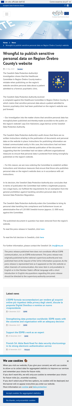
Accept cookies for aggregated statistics (23, 393)
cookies (25, 387)
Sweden (20, 69)
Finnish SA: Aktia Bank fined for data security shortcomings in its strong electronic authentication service (36, 344)
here (42, 229)
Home (5, 42)
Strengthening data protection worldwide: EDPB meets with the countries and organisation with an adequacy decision (36, 320)
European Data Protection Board (13, 5)
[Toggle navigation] (6, 14)
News (14, 42)
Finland (26, 349)
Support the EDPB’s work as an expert (25, 332)
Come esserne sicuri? (60, 2)
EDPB (25, 312)
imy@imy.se (57, 245)
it (65, 5)
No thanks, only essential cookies (20, 400)
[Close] (68, 361)
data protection (40, 387)
